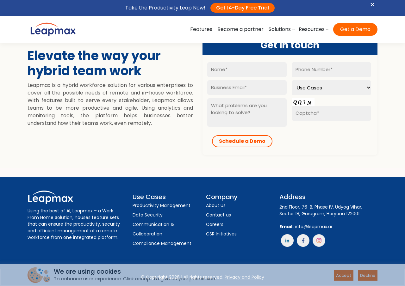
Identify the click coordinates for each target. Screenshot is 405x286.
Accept (343, 275)
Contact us (218, 215)
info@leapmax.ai (313, 226)
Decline (367, 275)
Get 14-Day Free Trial (242, 7)
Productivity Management (161, 205)
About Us (216, 205)
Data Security (148, 215)
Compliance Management (162, 243)
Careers (214, 224)
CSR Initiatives (221, 234)
